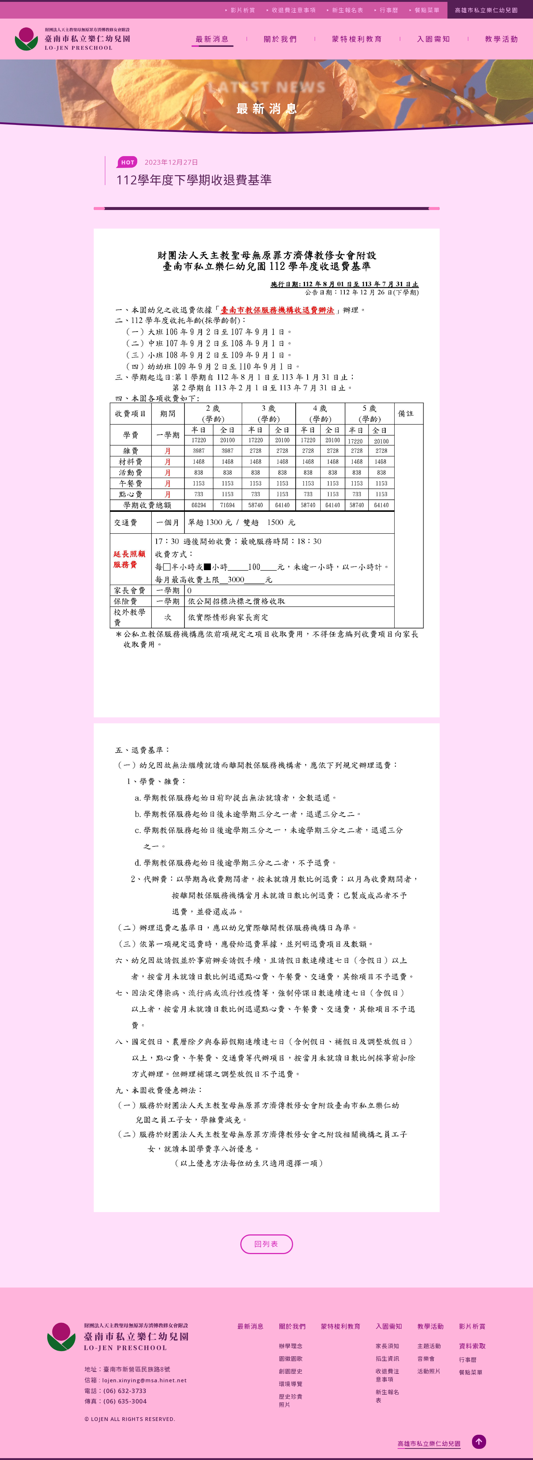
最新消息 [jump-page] (250, 1326)
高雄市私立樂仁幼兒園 (429, 1444)
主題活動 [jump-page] (429, 1346)
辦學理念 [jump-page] (291, 1346)
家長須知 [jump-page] (387, 1346)
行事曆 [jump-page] (389, 10)
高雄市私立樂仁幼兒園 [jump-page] (486, 10)
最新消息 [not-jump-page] (213, 39)
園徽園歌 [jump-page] (291, 1358)
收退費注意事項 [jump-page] (294, 10)
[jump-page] (72, 39)
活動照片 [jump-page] (429, 1371)
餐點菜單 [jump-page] (427, 10)
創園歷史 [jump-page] (291, 1371)
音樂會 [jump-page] (426, 1358)
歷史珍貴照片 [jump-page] (291, 1400)
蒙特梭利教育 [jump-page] (357, 39)
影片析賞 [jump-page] (243, 10)
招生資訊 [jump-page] (387, 1358)
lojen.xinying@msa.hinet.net (144, 1380)
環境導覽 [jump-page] (291, 1384)
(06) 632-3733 (125, 1391)
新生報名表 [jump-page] (348, 10)
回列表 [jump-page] (266, 1244)
